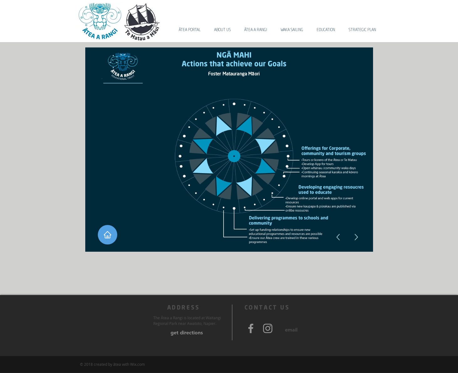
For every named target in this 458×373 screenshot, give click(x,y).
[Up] (356, 237)
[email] (291, 330)
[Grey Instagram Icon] (267, 328)
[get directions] (186, 332)
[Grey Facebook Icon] (251, 328)
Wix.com (137, 364)
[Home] (107, 234)
